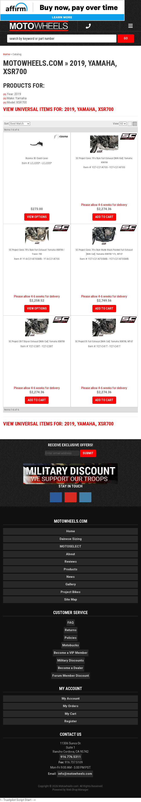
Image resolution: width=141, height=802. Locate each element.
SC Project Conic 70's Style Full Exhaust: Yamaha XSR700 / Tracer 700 (36, 252)
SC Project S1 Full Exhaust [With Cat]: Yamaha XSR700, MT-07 (104, 341)
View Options (37, 217)
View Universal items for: (58, 109)
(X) (4, 94)
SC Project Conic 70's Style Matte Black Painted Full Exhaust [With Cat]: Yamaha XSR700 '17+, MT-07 (104, 252)
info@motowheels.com (75, 774)
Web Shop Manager (77, 789)
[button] (70, 38)
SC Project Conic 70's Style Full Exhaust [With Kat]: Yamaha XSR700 (104, 160)
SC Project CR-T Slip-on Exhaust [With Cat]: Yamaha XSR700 (37, 341)
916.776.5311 (70, 757)
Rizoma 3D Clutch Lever (37, 158)
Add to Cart (104, 217)
